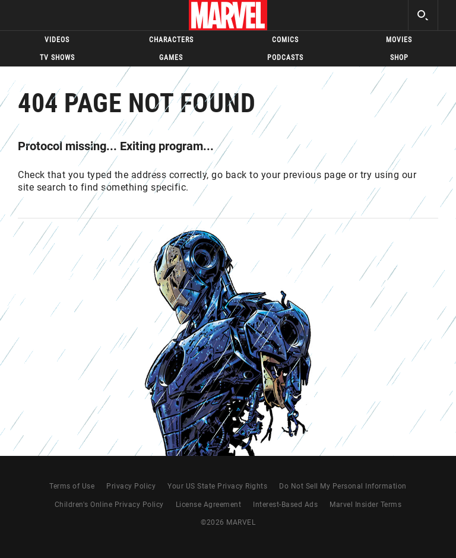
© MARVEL (228, 522)
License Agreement (209, 504)
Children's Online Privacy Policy (109, 504)
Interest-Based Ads (285, 504)
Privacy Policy (131, 486)
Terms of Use (71, 486)
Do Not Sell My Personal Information (343, 486)
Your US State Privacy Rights (217, 486)
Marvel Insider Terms (365, 504)
